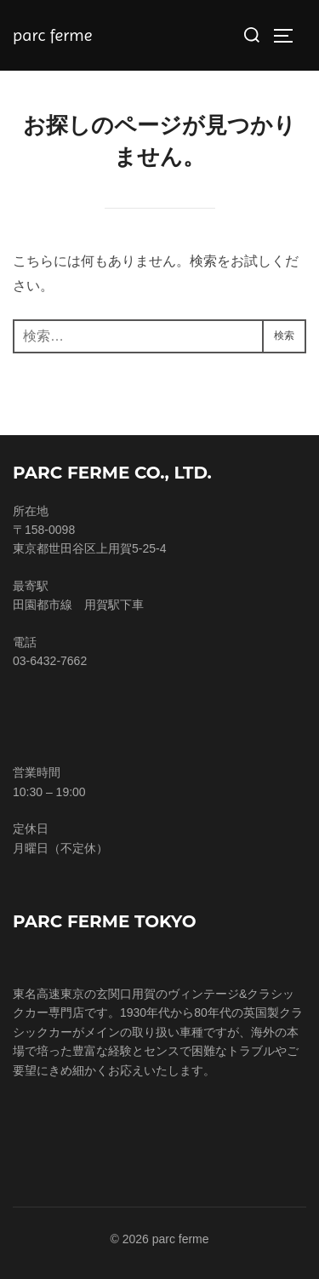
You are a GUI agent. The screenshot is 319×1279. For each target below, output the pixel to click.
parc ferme (52, 35)
